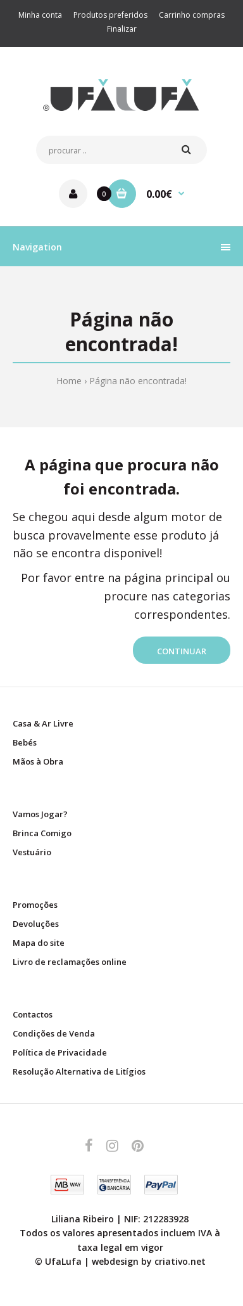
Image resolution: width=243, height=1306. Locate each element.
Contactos (33, 1014)
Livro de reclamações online (70, 961)
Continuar (181, 651)
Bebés (25, 742)
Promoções (35, 904)
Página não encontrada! (138, 381)
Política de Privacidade (60, 1052)
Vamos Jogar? (40, 814)
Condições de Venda (54, 1033)
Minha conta (40, 15)
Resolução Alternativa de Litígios (79, 1071)
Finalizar (122, 28)
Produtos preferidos (110, 15)
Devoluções (36, 923)
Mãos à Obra (38, 761)
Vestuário (32, 852)
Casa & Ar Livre (43, 723)
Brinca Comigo (42, 833)
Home (69, 381)
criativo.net (180, 1261)
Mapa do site (39, 942)
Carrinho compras (192, 15)
